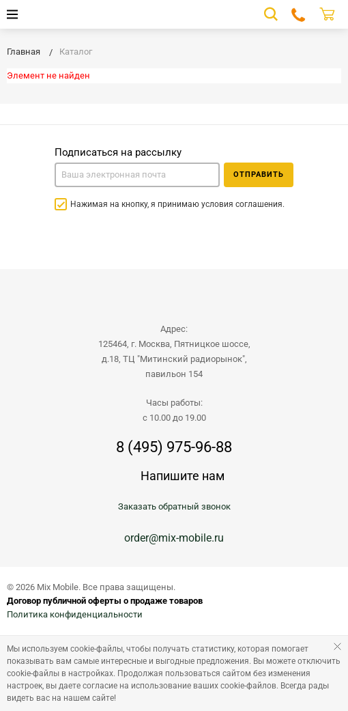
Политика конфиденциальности (75, 614)
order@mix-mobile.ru (174, 537)
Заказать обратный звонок (174, 506)
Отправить (258, 174)
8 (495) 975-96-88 (174, 447)
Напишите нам (182, 476)
